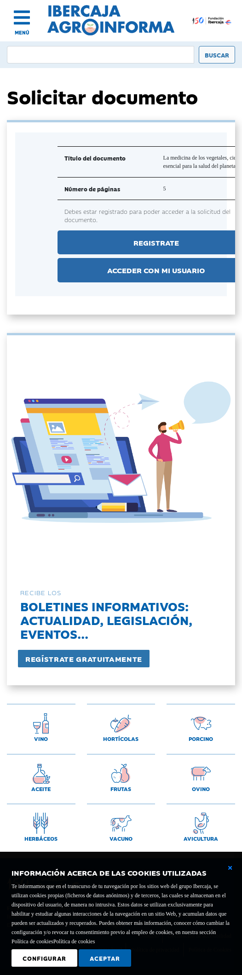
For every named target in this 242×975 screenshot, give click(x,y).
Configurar (44, 958)
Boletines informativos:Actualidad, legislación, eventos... (106, 619)
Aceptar (105, 958)
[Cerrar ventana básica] (230, 868)
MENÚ (22, 32)
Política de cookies (74, 941)
